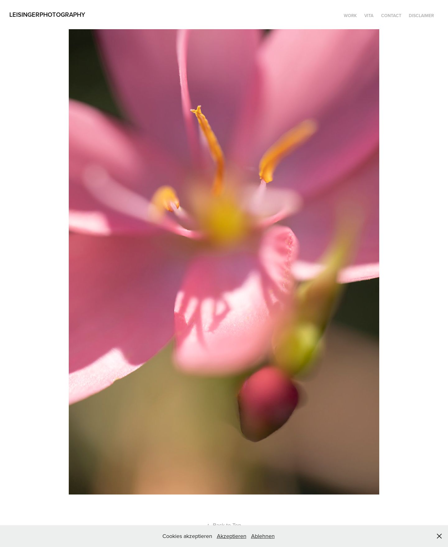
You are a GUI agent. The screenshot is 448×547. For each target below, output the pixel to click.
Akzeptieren (231, 536)
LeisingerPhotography (47, 14)
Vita (368, 15)
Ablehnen (263, 536)
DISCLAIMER (421, 15)
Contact (391, 15)
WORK (350, 15)
